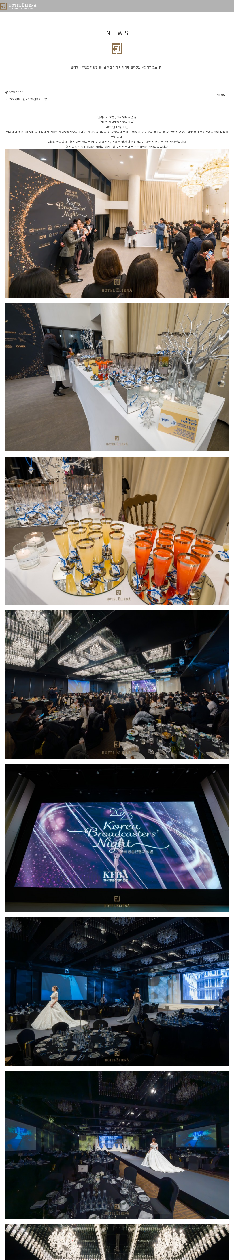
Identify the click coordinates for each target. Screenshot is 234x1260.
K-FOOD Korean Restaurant (205, 1168)
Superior (107, 1168)
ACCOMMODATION (113, 1153)
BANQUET (152, 1177)
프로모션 (106, 1220)
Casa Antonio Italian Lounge (205, 1173)
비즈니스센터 (65, 1216)
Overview (107, 1160)
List (123, 973)
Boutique (107, 1164)
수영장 (61, 1238)
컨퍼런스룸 (63, 1220)
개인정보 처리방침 (88, 1253)
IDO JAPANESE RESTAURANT (205, 1164)
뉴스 (148, 1198)
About (61, 1160)
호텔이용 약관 (108, 1253)
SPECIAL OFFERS (112, 1205)
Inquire (90, 973)
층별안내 (150, 1164)
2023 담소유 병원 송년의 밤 (39, 989)
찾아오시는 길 (65, 1164)
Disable (106, 1177)
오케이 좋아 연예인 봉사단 (38, 999)
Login (146, 1253)
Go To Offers (151, 1086)
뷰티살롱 (62, 1225)
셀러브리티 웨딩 (154, 1168)
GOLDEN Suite (110, 1186)
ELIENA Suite (109, 1190)
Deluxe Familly (110, 1173)
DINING (194, 1153)
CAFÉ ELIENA (197, 1177)
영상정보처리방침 (129, 1253)
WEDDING (152, 1153)
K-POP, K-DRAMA (112, 1234)
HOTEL (62, 1153)
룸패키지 (106, 1216)
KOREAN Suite (110, 1181)
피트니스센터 (65, 1233)
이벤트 (105, 1225)
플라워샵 (62, 1229)
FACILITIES (65, 1205)
